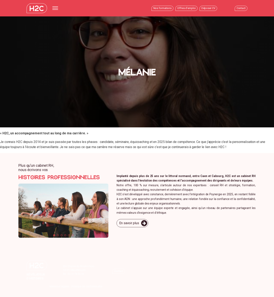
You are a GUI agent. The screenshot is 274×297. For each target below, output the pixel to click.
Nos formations (162, 8)
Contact (241, 8)
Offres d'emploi (186, 8)
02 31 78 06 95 (76, 274)
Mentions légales (59, 286)
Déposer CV (208, 8)
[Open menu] (56, 8)
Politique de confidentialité (86, 286)
